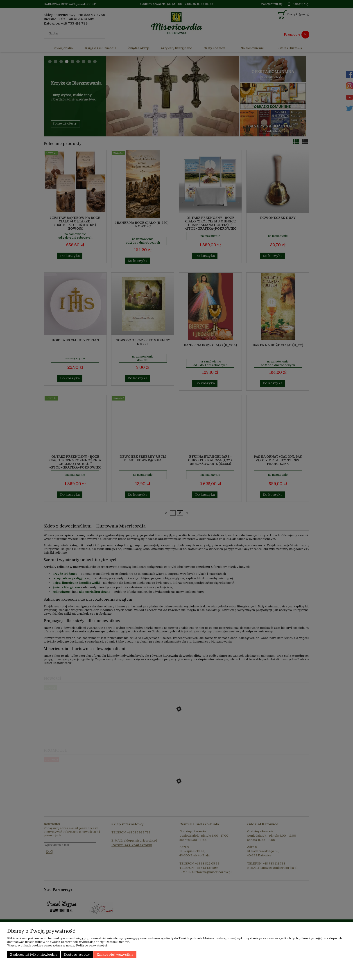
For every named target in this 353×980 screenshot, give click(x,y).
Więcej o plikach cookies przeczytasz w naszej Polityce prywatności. (57, 945)
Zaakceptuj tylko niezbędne (33, 955)
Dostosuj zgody (77, 955)
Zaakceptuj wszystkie (115, 955)
